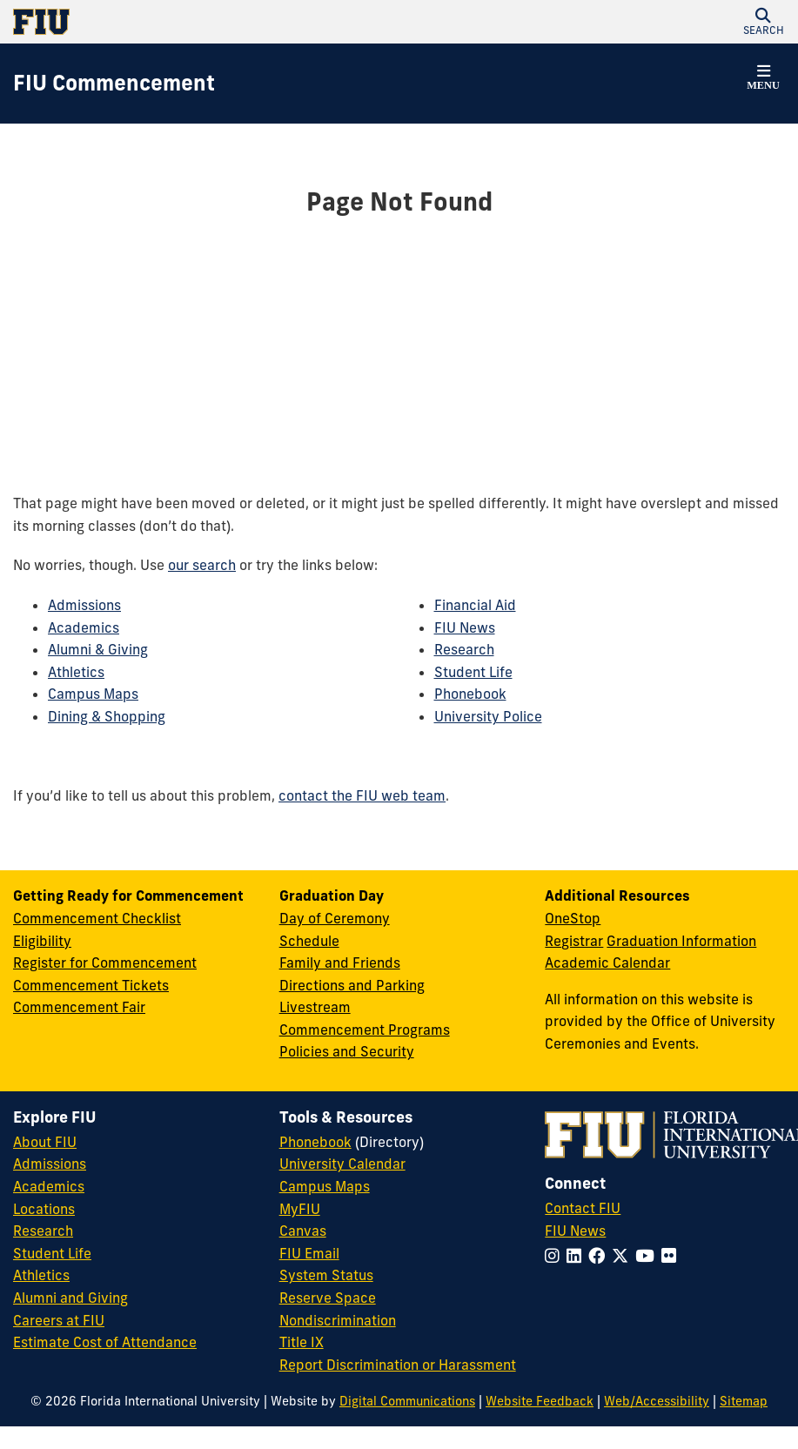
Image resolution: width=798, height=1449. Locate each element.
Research (464, 649)
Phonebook (470, 693)
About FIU (45, 1141)
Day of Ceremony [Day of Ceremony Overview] (334, 918)
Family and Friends (339, 962)
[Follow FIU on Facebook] (600, 1256)
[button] (763, 22)
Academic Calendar (607, 962)
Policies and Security (346, 1051)
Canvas (302, 1230)
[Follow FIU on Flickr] (672, 1256)
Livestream (315, 1007)
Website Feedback (539, 1401)
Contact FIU (582, 1208)
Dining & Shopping (106, 716)
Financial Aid (475, 605)
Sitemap (744, 1401)
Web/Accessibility (656, 1401)
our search (202, 565)
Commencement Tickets (91, 985)
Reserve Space (327, 1297)
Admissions (84, 605)
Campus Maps (93, 693)
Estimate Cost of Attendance (105, 1342)
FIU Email (309, 1253)
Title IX (301, 1342)
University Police (488, 716)
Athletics (76, 672)
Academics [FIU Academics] (48, 1186)
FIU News (464, 627)
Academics (83, 627)
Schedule (309, 940)
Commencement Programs (364, 1029)
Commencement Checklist (97, 918)
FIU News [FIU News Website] (575, 1230)
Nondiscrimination (337, 1320)
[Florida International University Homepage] (206, 21)
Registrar (574, 940)
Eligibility (42, 940)
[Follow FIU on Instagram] (556, 1256)
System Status (326, 1275)
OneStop (572, 918)
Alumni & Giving (98, 649)
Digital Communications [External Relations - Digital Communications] (407, 1401)
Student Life (473, 672)
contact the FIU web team (362, 795)
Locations (44, 1209)
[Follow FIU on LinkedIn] (577, 1256)
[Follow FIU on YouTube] (648, 1256)
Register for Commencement (105, 962)
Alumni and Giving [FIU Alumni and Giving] (70, 1297)
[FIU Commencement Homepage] (114, 83)
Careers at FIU (58, 1320)
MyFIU (299, 1209)
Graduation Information (681, 940)
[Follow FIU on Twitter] (623, 1256)
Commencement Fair (79, 1007)
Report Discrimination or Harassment (397, 1364)
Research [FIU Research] (43, 1230)
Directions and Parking (352, 985)
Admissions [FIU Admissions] (49, 1163)
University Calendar (342, 1163)
